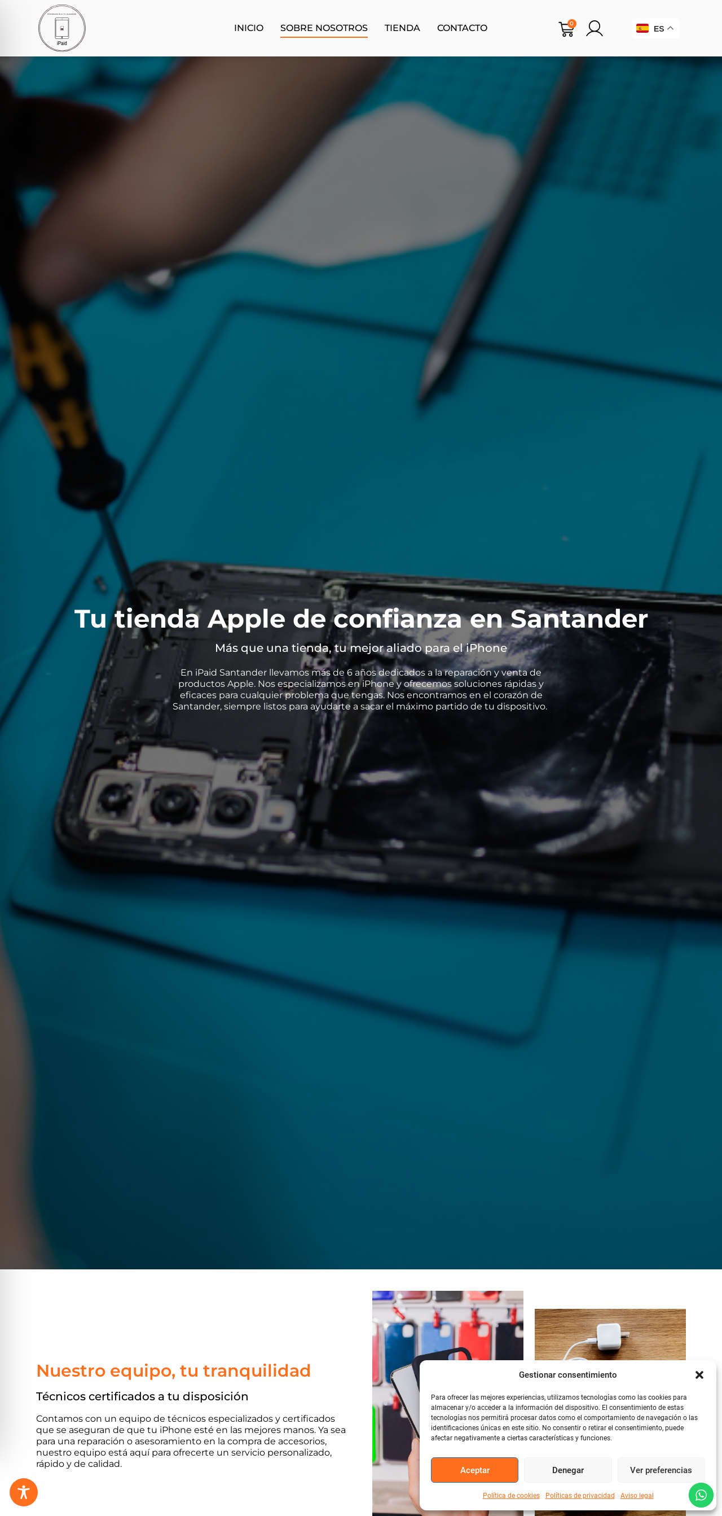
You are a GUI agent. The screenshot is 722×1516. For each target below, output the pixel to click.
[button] (699, 1375)
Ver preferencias (661, 1470)
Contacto (462, 28)
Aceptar (475, 1470)
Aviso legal (637, 1496)
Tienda (402, 28)
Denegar (568, 1470)
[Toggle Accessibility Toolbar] (23, 1492)
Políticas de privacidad (580, 1496)
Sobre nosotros (324, 28)
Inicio (248, 28)
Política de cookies (511, 1496)
